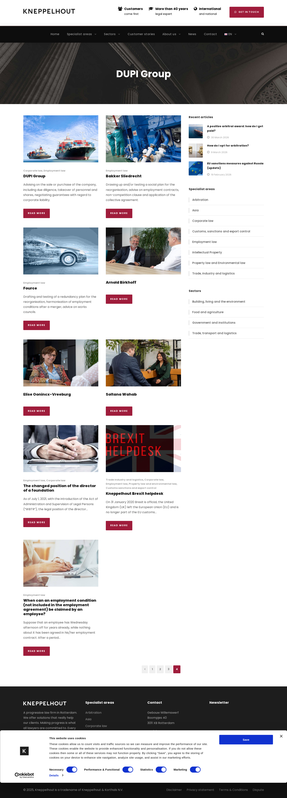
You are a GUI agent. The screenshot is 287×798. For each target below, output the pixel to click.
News (192, 34)
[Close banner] (281, 751)
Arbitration (200, 200)
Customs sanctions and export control (131, 488)
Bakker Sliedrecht (124, 176)
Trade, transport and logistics (214, 333)
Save (246, 754)
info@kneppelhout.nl (162, 737)
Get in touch (246, 12)
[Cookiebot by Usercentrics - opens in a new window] (24, 790)
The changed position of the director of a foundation (59, 488)
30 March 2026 (220, 137)
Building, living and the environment (218, 302)
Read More (36, 213)
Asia (195, 210)
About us (169, 34)
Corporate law (32, 170)
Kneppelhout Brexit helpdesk (134, 493)
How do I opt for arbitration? (228, 145)
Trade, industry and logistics (213, 273)
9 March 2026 (219, 152)
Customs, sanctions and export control (221, 231)
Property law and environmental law (153, 484)
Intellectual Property (207, 252)
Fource (30, 288)
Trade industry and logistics (124, 479)
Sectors (110, 34)
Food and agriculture (207, 312)
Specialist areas (79, 34)
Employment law (54, 170)
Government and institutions (214, 323)
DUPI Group (34, 176)
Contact (210, 34)
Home (55, 34)
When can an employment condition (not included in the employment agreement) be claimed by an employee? (59, 607)
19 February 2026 (221, 174)
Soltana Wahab (121, 394)
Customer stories (141, 34)
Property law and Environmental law (218, 263)
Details (54, 790)
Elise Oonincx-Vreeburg (47, 394)
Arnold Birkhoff (121, 282)
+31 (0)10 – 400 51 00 (162, 732)
